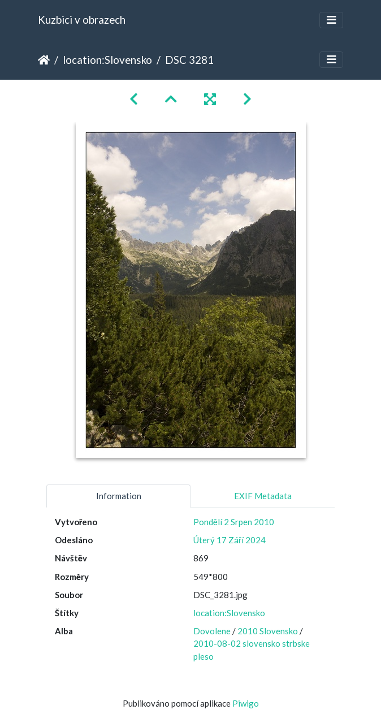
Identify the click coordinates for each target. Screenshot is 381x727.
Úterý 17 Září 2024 (229, 540)
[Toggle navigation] (331, 20)
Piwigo (245, 703)
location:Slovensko (107, 59)
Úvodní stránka (44, 60)
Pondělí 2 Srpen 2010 (233, 522)
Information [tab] (118, 496)
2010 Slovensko (267, 631)
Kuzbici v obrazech (81, 19)
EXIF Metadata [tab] (263, 496)
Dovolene (212, 631)
